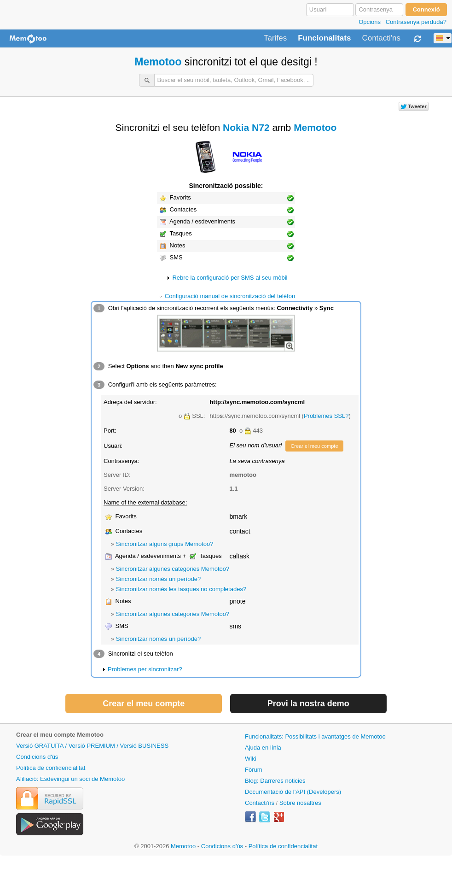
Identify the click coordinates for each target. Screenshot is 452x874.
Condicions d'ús (37, 756)
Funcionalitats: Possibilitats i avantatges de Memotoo (315, 736)
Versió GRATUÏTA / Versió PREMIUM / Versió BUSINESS (92, 745)
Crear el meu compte (314, 446)
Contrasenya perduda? (416, 21)
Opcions (370, 21)
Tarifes (275, 38)
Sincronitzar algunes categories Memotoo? (172, 568)
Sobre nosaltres (300, 802)
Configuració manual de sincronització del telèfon (230, 296)
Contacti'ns (381, 38)
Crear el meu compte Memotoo (60, 734)
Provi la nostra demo (308, 703)
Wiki (250, 758)
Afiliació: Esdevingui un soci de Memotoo (70, 778)
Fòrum (253, 769)
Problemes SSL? (326, 415)
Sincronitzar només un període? (158, 578)
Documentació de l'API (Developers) (293, 791)
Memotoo (157, 62)
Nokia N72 (246, 127)
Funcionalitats (324, 38)
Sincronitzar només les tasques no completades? (181, 589)
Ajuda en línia (263, 747)
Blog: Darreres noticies (275, 780)
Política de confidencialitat (50, 767)
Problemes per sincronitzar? (145, 669)
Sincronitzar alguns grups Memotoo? (165, 543)
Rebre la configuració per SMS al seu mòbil (229, 277)
